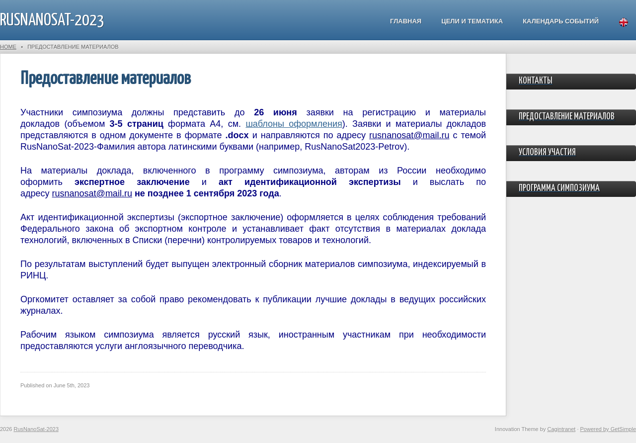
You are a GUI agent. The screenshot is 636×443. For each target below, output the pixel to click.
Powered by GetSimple (608, 429)
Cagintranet (561, 429)
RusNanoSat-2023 (52, 20)
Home (8, 47)
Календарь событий (561, 21)
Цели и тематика (472, 21)
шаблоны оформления (293, 124)
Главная (405, 21)
